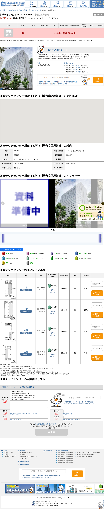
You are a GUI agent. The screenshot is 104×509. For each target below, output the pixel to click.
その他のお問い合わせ (18, 399)
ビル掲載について (10, 456)
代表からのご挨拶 (26, 452)
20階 (26, 352)
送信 (51, 432)
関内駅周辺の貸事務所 (65, 458)
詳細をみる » (26, 290)
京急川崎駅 (22, 10)
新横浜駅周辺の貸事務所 (85, 454)
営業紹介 (23, 454)
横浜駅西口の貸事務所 (65, 454)
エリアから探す (63, 450)
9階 (26, 309)
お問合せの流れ (9, 452)
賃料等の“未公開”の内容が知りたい (23, 395)
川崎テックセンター (34, 10)
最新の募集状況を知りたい (20, 393)
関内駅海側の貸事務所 (65, 460)
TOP (5, 450)
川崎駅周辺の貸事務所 (84, 456)
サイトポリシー (25, 458)
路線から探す (24, 464)
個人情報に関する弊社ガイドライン (47, 424)
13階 (26, 330)
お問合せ (70, 80)
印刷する (99, 14)
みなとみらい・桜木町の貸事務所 (88, 452)
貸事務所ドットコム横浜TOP (8, 10)
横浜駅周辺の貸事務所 (65, 452)
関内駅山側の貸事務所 (65, 462)
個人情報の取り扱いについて (30, 456)
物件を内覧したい (17, 391)
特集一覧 (49, 450)
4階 (26, 287)
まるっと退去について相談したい (22, 397)
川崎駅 (78, 67)
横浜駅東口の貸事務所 (65, 456)
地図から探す (24, 461)
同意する (51, 428)
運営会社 (23, 450)
